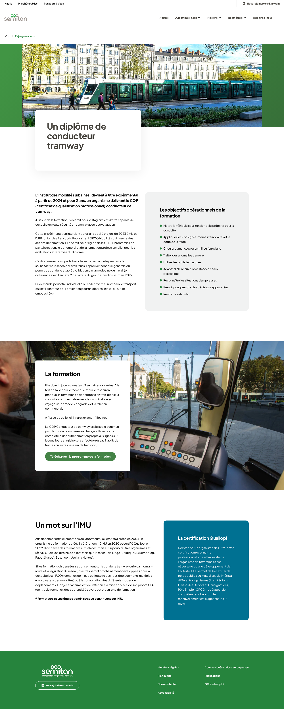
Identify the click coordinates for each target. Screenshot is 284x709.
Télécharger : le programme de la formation (80, 456)
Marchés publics (27, 3)
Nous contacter (167, 684)
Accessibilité (166, 692)
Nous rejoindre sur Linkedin (57, 685)
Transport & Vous (54, 3)
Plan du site (165, 675)
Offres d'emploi (214, 684)
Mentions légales (168, 667)
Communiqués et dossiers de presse (227, 667)
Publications (212, 675)
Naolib (8, 3)
